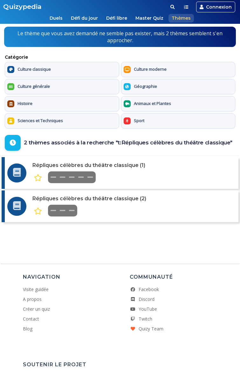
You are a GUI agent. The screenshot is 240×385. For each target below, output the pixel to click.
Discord (142, 299)
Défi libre (116, 18)
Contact (31, 319)
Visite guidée (36, 289)
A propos (32, 299)
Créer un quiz (36, 309)
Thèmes (181, 18)
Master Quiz (149, 18)
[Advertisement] (120, 240)
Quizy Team (146, 329)
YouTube (143, 309)
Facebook (144, 289)
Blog (27, 329)
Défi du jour (84, 18)
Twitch (141, 319)
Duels (56, 18)
